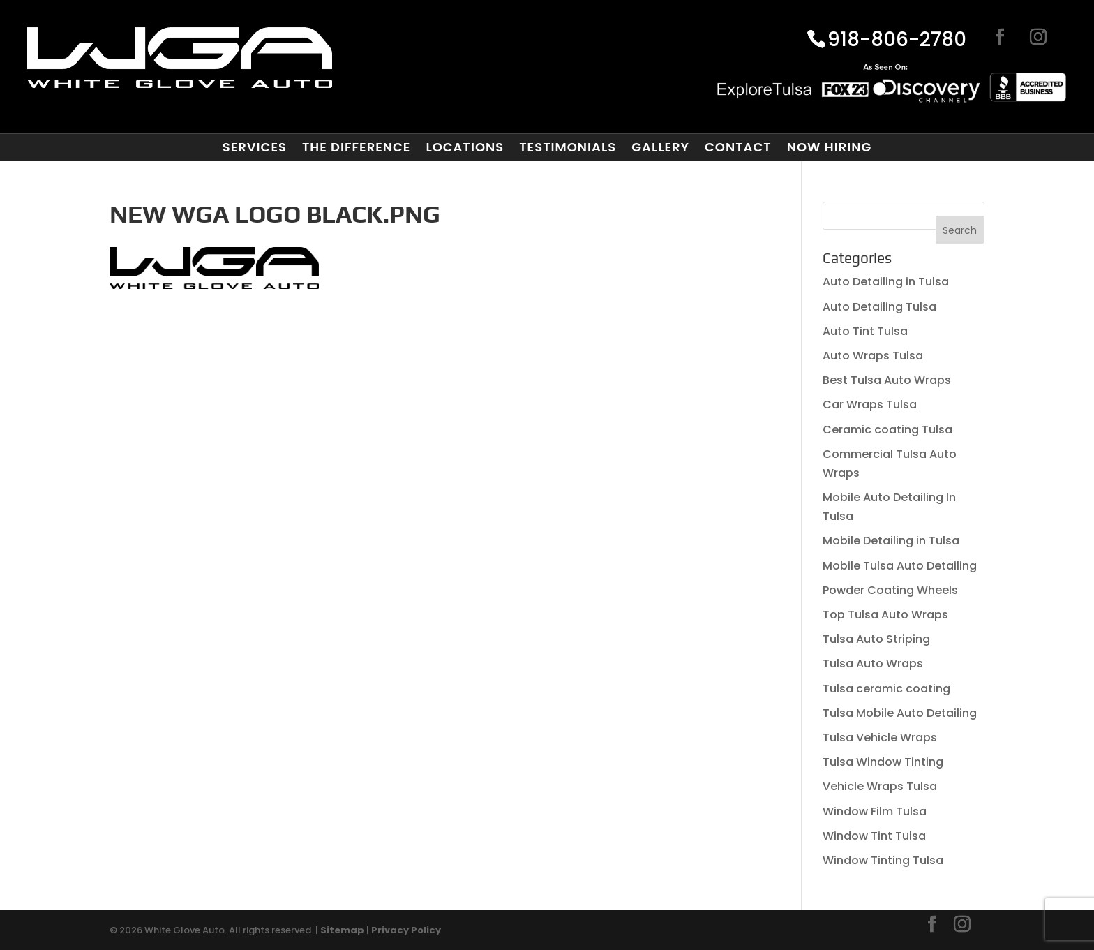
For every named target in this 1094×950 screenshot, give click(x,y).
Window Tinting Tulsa (883, 860)
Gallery (660, 147)
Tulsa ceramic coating (886, 689)
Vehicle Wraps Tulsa (880, 786)
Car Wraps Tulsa (870, 404)
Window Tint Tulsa (874, 836)
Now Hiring (829, 147)
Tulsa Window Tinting (883, 762)
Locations (465, 147)
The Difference (356, 147)
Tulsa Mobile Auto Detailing (900, 713)
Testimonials (567, 147)
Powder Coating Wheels (890, 590)
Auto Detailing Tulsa (879, 307)
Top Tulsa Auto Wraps (885, 615)
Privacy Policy (406, 930)
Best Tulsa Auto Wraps (887, 380)
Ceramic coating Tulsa (887, 430)
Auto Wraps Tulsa (873, 356)
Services (255, 147)
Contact (738, 147)
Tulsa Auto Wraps (873, 663)
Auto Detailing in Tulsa (886, 282)
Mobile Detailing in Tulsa (891, 541)
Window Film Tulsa (875, 811)
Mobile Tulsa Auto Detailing (900, 566)
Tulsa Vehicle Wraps (880, 737)
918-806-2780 (896, 40)
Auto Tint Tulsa (865, 331)
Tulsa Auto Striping (876, 639)
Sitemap (342, 930)
